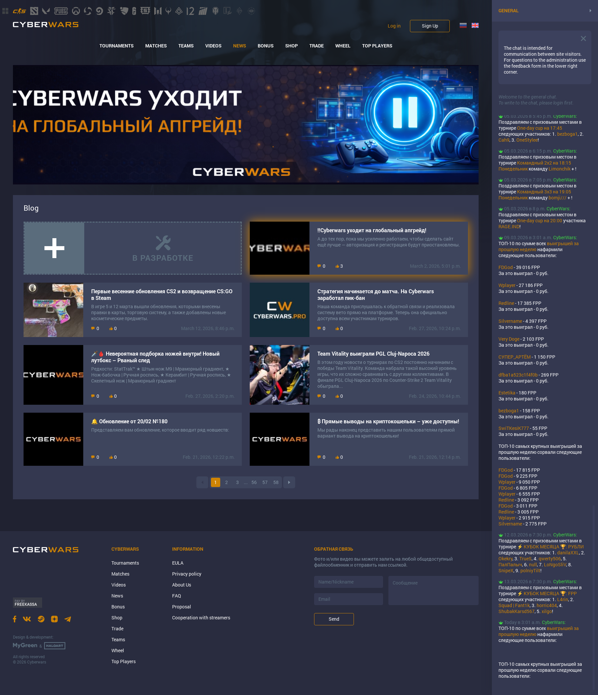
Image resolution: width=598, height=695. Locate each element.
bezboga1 (567, 134)
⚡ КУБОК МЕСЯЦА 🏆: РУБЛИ (550, 546)
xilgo (547, 611)
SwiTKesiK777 (513, 428)
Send (334, 619)
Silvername (510, 321)
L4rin (562, 599)
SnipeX (505, 570)
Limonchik (559, 169)
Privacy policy (186, 574)
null (533, 564)
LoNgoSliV (555, 564)
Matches (156, 46)
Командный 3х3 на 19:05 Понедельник (534, 194)
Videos (213, 46)
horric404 (547, 605)
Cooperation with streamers (201, 617)
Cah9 (503, 140)
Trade (316, 46)
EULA (177, 563)
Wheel (343, 46)
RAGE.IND (508, 226)
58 (276, 482)
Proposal (181, 606)
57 (265, 482)
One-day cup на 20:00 (539, 220)
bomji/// (557, 197)
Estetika (506, 392)
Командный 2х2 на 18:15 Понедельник (534, 166)
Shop (291, 46)
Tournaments (117, 46)
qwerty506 (550, 558)
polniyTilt (530, 570)
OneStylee (527, 140)
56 (254, 482)
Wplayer (506, 285)
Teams (186, 46)
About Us (181, 585)
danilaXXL (568, 552)
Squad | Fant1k (514, 605)
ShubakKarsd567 (516, 611)
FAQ (176, 595)
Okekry (505, 558)
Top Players (377, 46)
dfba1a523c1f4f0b (518, 375)
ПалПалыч (510, 564)
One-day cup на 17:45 (539, 128)
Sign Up (430, 26)
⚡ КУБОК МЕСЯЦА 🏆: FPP (547, 593)
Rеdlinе (506, 303)
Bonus (266, 46)
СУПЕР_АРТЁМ (514, 357)
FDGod (505, 267)
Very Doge (508, 339)
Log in (394, 26)
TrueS (525, 558)
